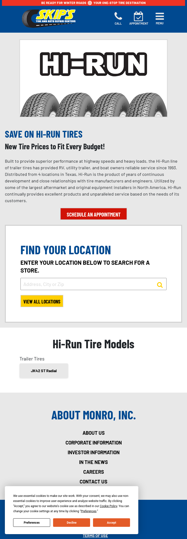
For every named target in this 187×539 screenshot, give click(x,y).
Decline (71, 522)
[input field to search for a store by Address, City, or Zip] (93, 284)
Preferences (32, 522)
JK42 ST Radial (44, 370)
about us (94, 433)
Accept (111, 522)
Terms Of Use (95, 535)
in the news (93, 462)
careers (93, 472)
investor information (94, 452)
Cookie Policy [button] (108, 506)
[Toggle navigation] (160, 18)
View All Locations (41, 301)
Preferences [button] (88, 511)
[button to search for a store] (160, 284)
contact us (93, 481)
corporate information (93, 442)
